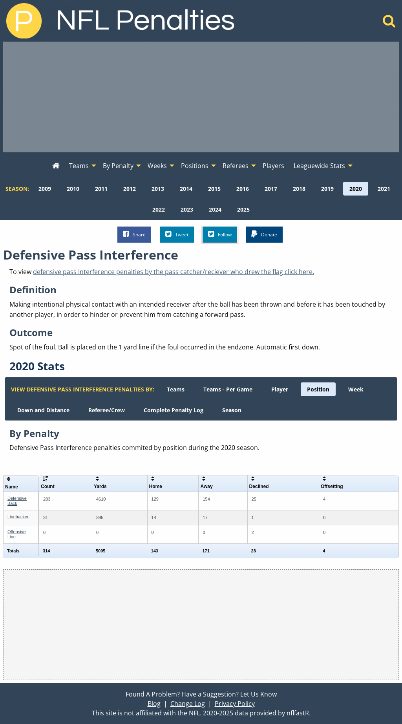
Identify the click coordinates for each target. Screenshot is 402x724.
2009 (44, 188)
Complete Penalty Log (173, 410)
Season (231, 410)
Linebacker (18, 516)
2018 (299, 188)
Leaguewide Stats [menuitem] (319, 165)
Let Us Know (258, 694)
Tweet (176, 234)
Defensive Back (17, 501)
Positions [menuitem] (194, 165)
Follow (220, 234)
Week (356, 389)
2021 (384, 188)
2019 (327, 188)
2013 (158, 188)
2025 (243, 209)
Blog (154, 703)
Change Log (187, 703)
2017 (271, 188)
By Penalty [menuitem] (118, 165)
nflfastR (298, 713)
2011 (101, 188)
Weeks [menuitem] (157, 165)
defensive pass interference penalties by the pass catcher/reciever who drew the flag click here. (173, 271)
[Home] (389, 23)
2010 (73, 188)
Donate (264, 234)
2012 (129, 188)
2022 (158, 209)
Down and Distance (43, 410)
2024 (215, 209)
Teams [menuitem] (79, 165)
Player (279, 389)
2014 (186, 188)
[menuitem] (56, 166)
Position (318, 389)
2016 (242, 188)
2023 (187, 209)
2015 (214, 188)
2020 (355, 188)
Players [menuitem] (273, 165)
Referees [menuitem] (236, 165)
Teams (176, 389)
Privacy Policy (235, 703)
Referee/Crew (106, 410)
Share (134, 234)
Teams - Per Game (227, 389)
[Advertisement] (201, 97)
